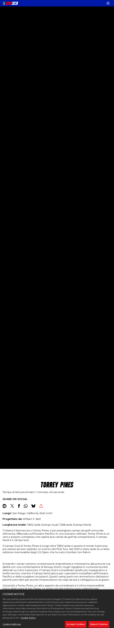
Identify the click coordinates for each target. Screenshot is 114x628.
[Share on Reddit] (4, 506)
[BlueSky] (33, 506)
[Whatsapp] (26, 506)
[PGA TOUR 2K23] (10, 3)
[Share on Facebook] (19, 506)
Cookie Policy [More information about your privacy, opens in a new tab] (28, 620)
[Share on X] (12, 506)
